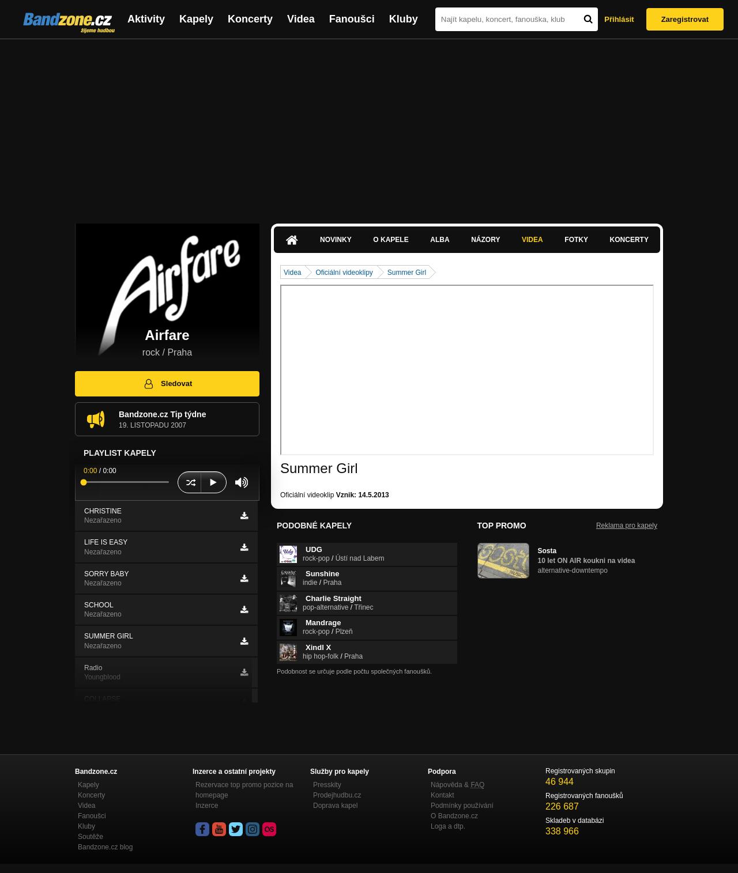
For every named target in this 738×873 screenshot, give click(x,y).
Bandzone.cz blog (105, 847)
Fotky (576, 240)
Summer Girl (406, 273)
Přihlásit (619, 19)
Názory (485, 240)
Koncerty (250, 19)
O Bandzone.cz (454, 816)
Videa (301, 19)
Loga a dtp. (448, 826)
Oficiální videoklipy (343, 273)
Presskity (327, 785)
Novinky (336, 240)
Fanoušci (352, 19)
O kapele (390, 240)
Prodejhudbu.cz (337, 795)
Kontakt (442, 795)
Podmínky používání (462, 806)
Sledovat (167, 383)
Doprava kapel (335, 806)
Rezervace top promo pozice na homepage (244, 790)
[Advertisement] (369, 125)
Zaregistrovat (685, 19)
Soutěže (90, 837)
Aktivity (146, 19)
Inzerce (206, 806)
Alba (439, 240)
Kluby (403, 19)
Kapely (196, 19)
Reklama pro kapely (626, 525)
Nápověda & (457, 785)
